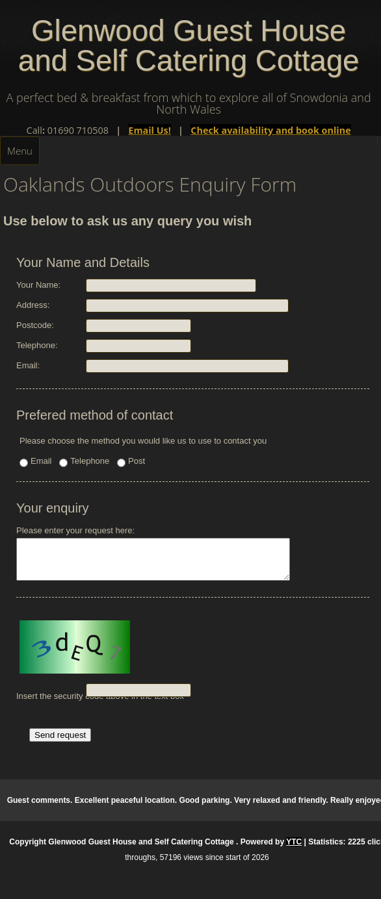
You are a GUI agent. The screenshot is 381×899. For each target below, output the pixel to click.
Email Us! (149, 130)
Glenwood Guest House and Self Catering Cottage (189, 45)
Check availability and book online (270, 130)
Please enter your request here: (169, 557)
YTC (294, 849)
